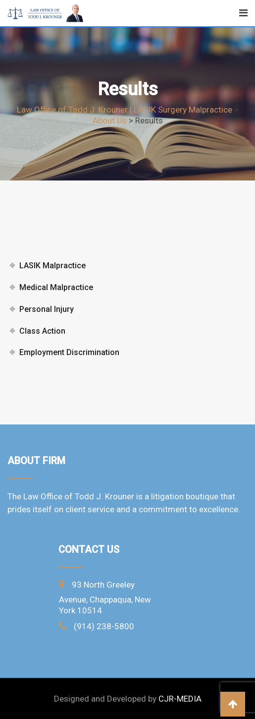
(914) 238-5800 (104, 626)
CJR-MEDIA (180, 699)
